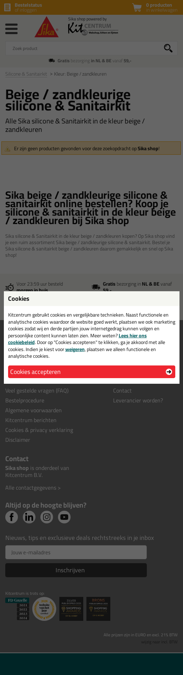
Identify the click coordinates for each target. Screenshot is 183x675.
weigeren (75, 349)
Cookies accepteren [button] (35, 371)
